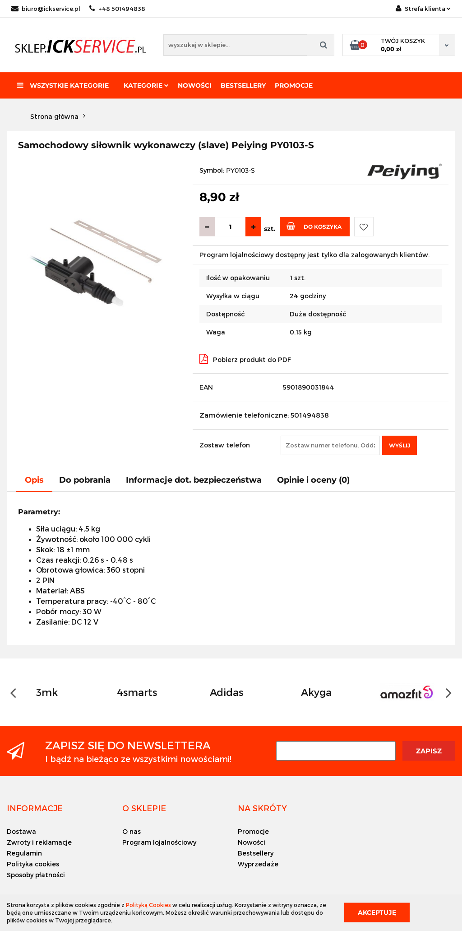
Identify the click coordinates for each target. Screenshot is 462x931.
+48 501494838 (117, 8)
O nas (131, 831)
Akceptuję (377, 912)
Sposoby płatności (36, 875)
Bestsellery (243, 85)
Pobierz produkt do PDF (245, 359)
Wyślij (399, 445)
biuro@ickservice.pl (45, 8)
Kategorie (146, 85)
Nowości (195, 85)
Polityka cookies (33, 864)
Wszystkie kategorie (63, 85)
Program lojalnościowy (159, 842)
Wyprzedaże (258, 864)
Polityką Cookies (148, 905)
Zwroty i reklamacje (39, 842)
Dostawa (21, 831)
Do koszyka (314, 226)
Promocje (294, 85)
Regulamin (24, 853)
